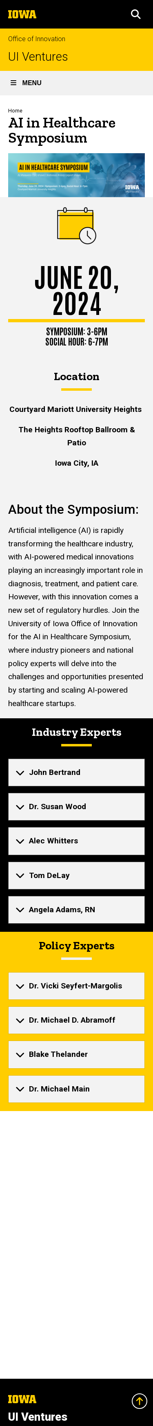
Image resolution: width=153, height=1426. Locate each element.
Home (15, 111)
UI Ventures (38, 57)
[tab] (76, 772)
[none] (76, 772)
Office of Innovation (36, 39)
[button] (136, 14)
